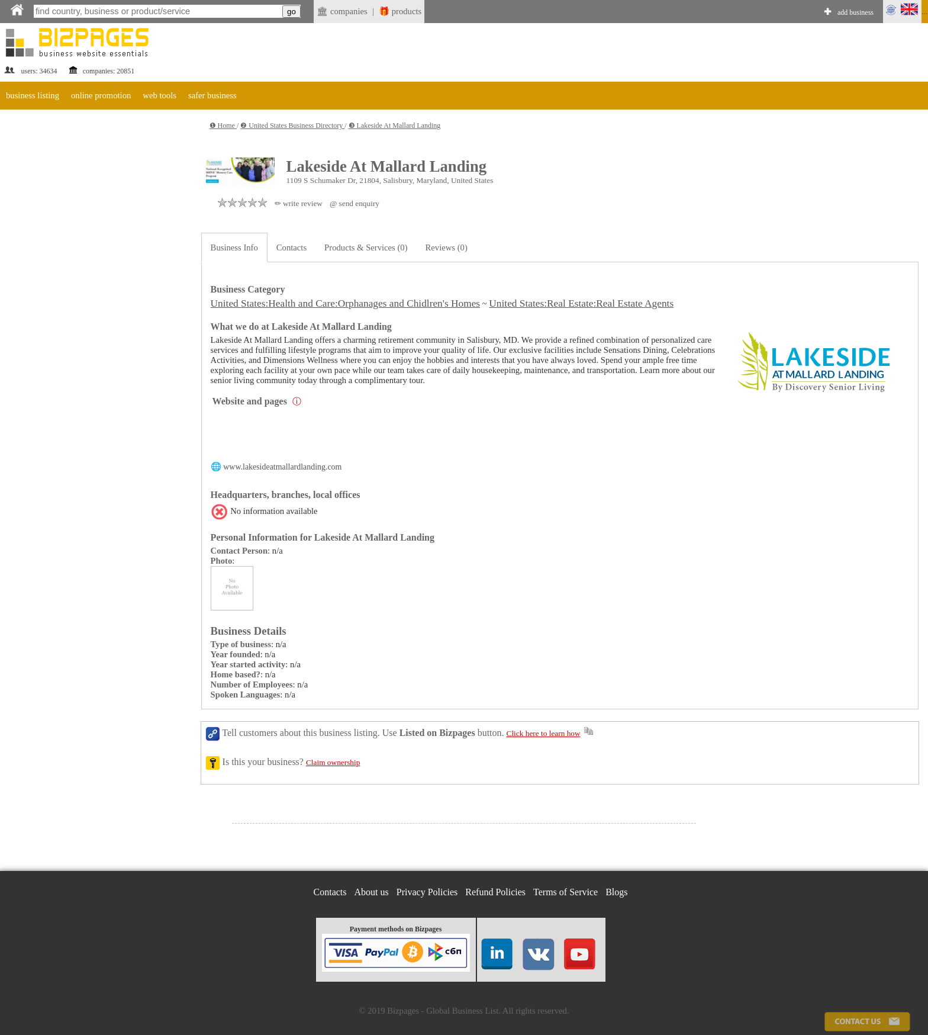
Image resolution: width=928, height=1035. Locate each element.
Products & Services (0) (365, 247)
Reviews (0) (447, 247)
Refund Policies (495, 892)
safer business (212, 95)
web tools (159, 95)
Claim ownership (333, 762)
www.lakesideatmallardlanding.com (282, 466)
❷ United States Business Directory (292, 125)
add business (855, 12)
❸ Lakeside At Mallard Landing (395, 125)
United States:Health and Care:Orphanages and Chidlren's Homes (345, 303)
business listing (32, 95)
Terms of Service (565, 892)
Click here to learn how (544, 733)
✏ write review (299, 203)
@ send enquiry (354, 203)
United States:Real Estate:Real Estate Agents (581, 303)
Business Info (234, 247)
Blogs (616, 892)
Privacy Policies (427, 892)
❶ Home (223, 125)
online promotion (101, 95)
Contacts (291, 247)
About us (372, 892)
